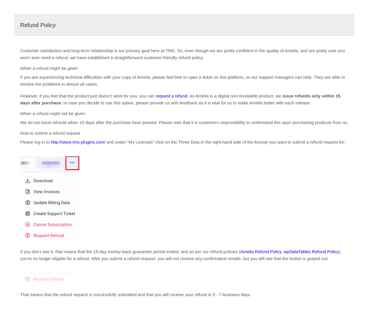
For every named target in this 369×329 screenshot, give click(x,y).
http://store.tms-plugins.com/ (78, 142)
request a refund (171, 95)
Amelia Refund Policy (260, 251)
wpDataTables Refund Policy (311, 251)
